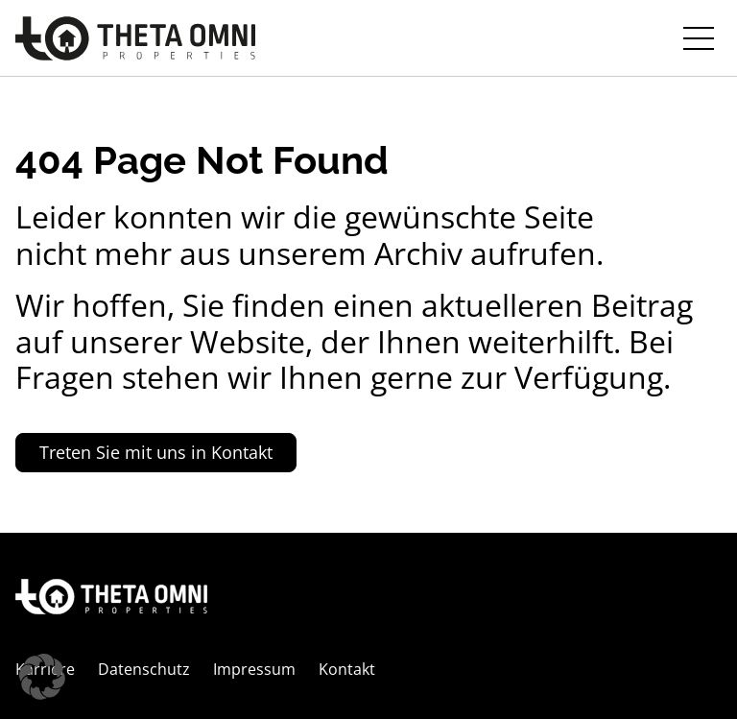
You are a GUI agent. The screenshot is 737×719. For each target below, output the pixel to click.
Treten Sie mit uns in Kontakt (156, 452)
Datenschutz (144, 669)
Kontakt (347, 669)
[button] (42, 677)
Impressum (254, 669)
